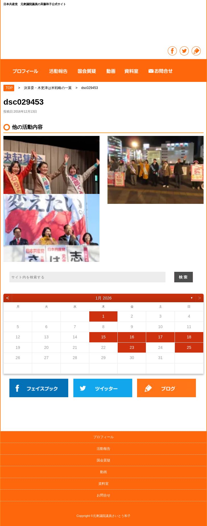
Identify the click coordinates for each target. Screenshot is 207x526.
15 (103, 337)
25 (189, 347)
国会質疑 (103, 460)
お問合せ (103, 495)
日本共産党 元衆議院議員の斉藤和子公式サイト (104, 27)
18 (189, 337)
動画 (103, 472)
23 (132, 347)
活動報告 (103, 448)
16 (132, 337)
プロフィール (103, 437)
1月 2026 (104, 298)
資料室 (103, 483)
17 (160, 337)
